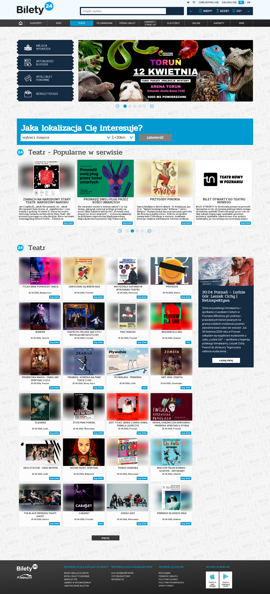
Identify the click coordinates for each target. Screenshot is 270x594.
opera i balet (127, 23)
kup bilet (68, 223)
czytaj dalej (226, 360)
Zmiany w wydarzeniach (77, 582)
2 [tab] (130, 106)
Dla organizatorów (122, 573)
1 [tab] (125, 106)
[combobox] (123, 11)
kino (59, 23)
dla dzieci (173, 23)
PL (241, 2)
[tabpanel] (165, 70)
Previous (117, 106)
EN (248, 2)
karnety (219, 23)
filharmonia (104, 23)
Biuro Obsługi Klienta (76, 573)
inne (241, 23)
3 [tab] (135, 106)
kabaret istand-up (150, 23)
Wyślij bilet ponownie (76, 576)
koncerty (36, 23)
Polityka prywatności (171, 582)
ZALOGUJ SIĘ (229, 2)
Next (152, 106)
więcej (105, 538)
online (196, 23)
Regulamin (164, 573)
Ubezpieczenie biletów (76, 586)
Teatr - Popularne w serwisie (75, 152)
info (188, 342)
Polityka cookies (168, 579)
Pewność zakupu (168, 576)
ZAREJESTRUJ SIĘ (209, 2)
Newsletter (70, 579)
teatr (81, 23)
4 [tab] (140, 106)
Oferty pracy (166, 586)
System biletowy (120, 576)
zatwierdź (155, 137)
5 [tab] (145, 106)
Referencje (117, 579)
